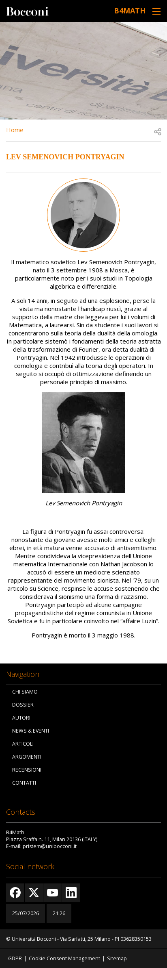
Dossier (23, 704)
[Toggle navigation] (156, 11)
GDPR (15, 958)
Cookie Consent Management (64, 958)
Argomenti (26, 756)
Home (15, 130)
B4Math (130, 10)
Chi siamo (25, 691)
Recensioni (26, 769)
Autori (21, 717)
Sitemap (117, 958)
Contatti (24, 782)
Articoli (23, 743)
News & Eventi (30, 730)
